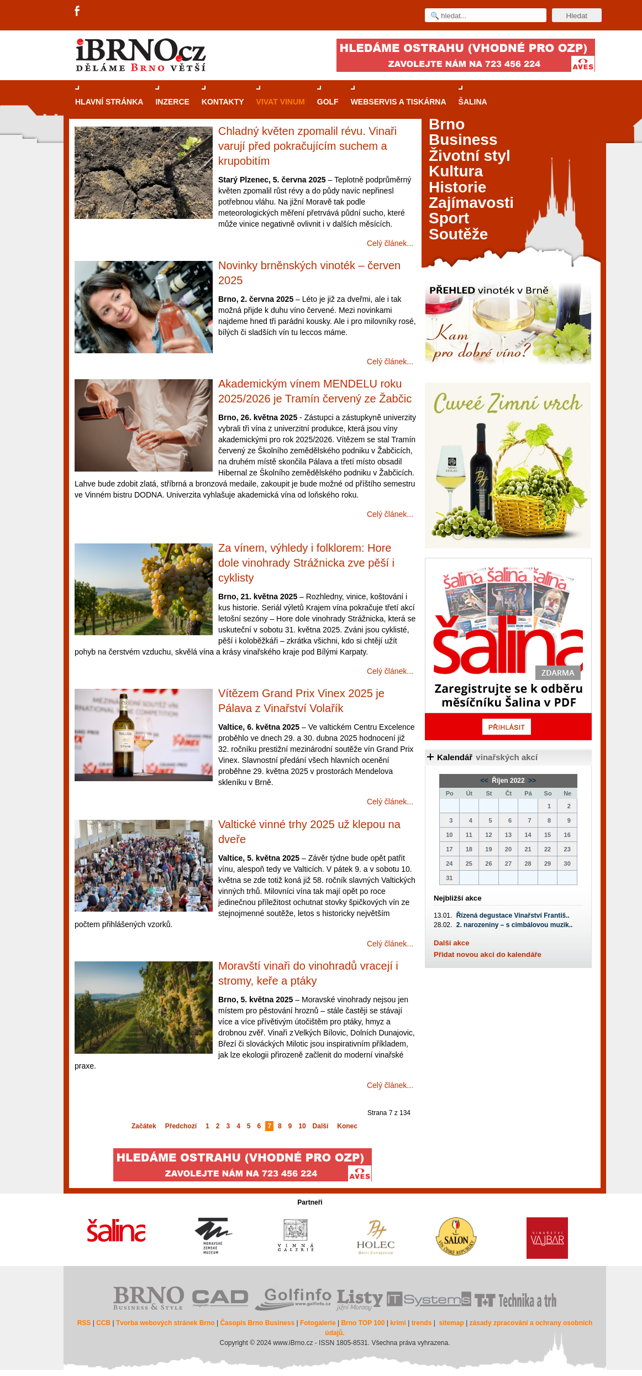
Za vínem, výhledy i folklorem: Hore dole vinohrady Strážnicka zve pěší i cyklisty (306, 563)
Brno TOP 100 (363, 1323)
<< (485, 780)
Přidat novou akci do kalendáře (487, 954)
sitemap (451, 1323)
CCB (103, 1323)
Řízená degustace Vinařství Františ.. (513, 915)
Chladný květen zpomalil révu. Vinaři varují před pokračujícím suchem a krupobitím (307, 146)
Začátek (143, 1126)
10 (302, 1126)
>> (531, 780)
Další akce (452, 943)
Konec (347, 1126)
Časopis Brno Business (257, 1323)
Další (321, 1126)
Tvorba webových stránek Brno (165, 1323)
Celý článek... (390, 243)
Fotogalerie (318, 1323)
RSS (84, 1323)
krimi (398, 1323)
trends (422, 1323)
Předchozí (181, 1126)
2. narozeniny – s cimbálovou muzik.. (514, 925)
